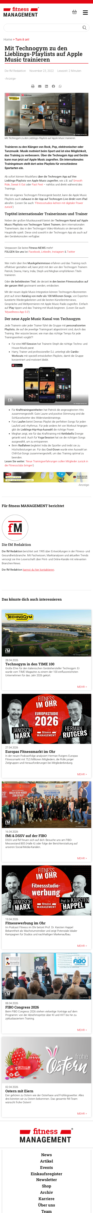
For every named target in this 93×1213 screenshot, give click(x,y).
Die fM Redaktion (15, 71)
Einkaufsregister (46, 1173)
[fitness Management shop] (74, 12)
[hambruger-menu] (83, 12)
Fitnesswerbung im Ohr (25, 923)
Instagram (58, 251)
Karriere (46, 1198)
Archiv (46, 1192)
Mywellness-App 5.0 (16, 312)
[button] (33, 86)
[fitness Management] (21, 12)
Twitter (71, 251)
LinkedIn (46, 251)
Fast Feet (37, 184)
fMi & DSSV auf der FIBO (26, 835)
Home (8, 39)
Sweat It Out (18, 184)
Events (46, 1167)
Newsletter (46, 1179)
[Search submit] (84, 28)
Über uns (46, 1205)
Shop (46, 1185)
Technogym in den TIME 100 (29, 664)
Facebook (34, 251)
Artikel (46, 1161)
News (46, 1154)
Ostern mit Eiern (19, 1091)
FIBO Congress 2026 (22, 1007)
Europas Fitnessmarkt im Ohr (30, 751)
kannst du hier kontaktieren (38, 569)
